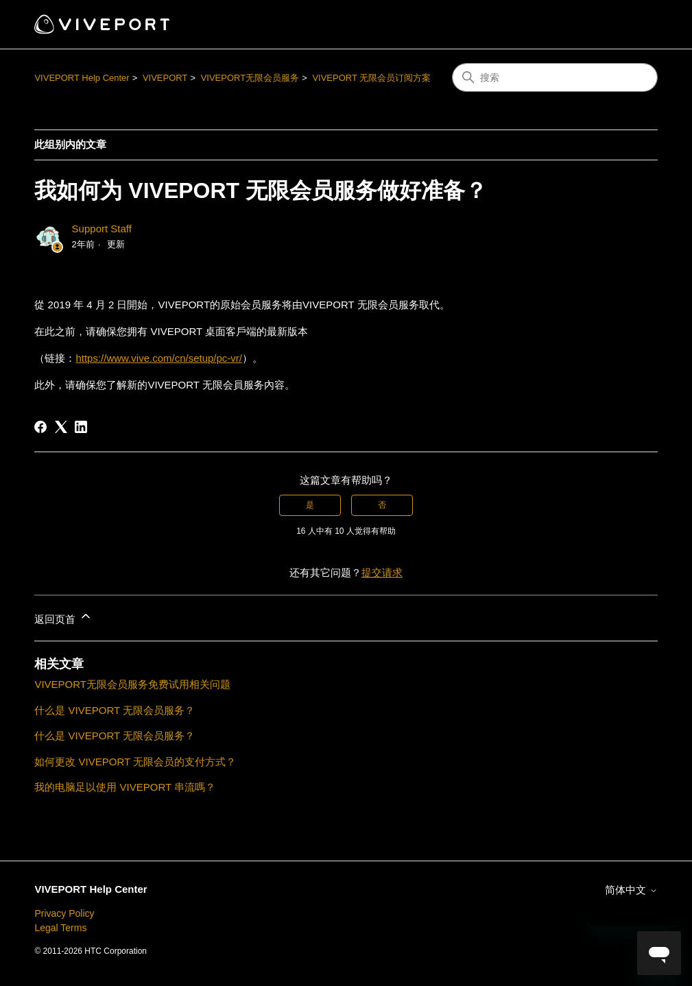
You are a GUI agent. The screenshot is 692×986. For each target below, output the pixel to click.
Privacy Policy (64, 913)
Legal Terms (60, 927)
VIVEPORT (165, 78)
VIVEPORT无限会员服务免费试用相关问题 (132, 684)
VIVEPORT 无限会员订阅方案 (371, 78)
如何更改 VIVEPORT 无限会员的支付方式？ (135, 761)
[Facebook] (40, 427)
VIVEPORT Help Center (81, 78)
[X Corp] (61, 427)
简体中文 (631, 890)
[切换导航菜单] (633, 25)
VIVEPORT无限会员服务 (250, 78)
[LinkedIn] (81, 427)
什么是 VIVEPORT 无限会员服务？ (114, 710)
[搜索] (555, 77)
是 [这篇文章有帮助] (310, 505)
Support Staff (102, 228)
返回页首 (63, 617)
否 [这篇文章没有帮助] (382, 505)
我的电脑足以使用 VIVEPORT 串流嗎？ (124, 787)
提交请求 (382, 572)
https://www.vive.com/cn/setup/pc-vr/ (158, 358)
